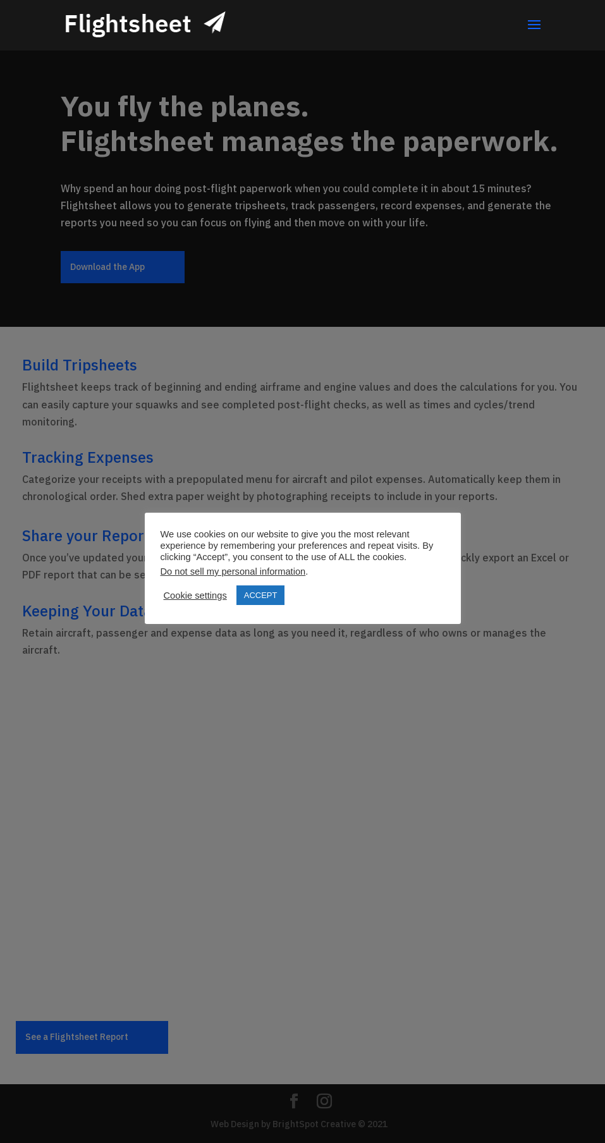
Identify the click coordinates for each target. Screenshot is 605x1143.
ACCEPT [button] (261, 595)
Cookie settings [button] (195, 595)
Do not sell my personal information (233, 571)
